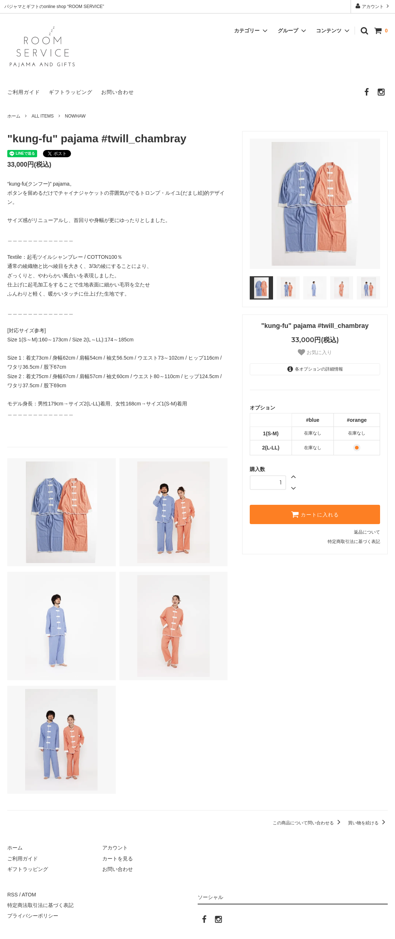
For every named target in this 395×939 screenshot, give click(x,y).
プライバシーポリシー (32, 916)
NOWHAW (75, 116)
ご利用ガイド (23, 92)
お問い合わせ (117, 92)
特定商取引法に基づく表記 (354, 541)
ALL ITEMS (43, 116)
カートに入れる (315, 514)
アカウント (373, 6)
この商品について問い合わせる (308, 822)
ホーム (13, 116)
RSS (12, 895)
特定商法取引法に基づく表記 (40, 905)
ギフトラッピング (70, 92)
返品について (367, 532)
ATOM (29, 895)
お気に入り (315, 352)
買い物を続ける (368, 822)
